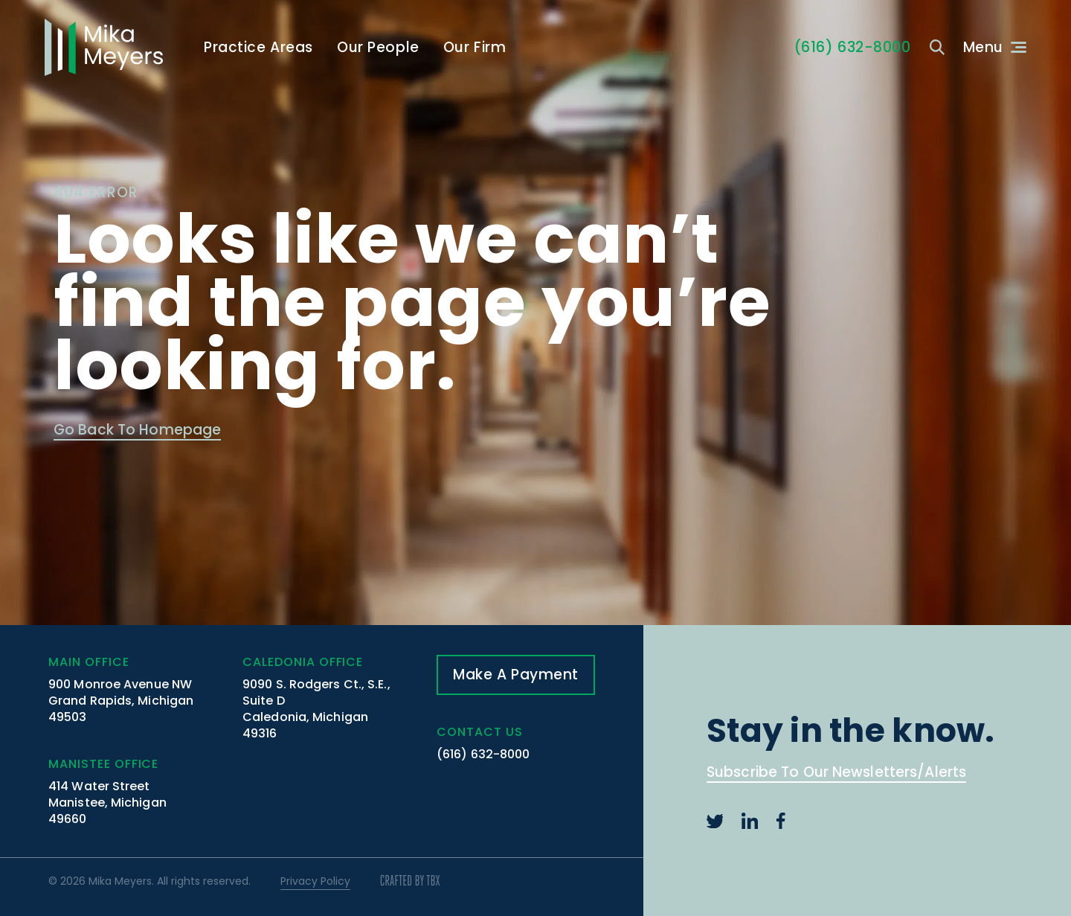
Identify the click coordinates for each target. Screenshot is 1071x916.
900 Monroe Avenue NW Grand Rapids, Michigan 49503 (120, 701)
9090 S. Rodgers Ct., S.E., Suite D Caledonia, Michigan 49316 (316, 709)
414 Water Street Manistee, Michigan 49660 (107, 802)
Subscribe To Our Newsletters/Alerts (836, 773)
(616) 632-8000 (483, 754)
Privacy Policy (315, 881)
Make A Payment (516, 674)
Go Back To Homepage (137, 431)
